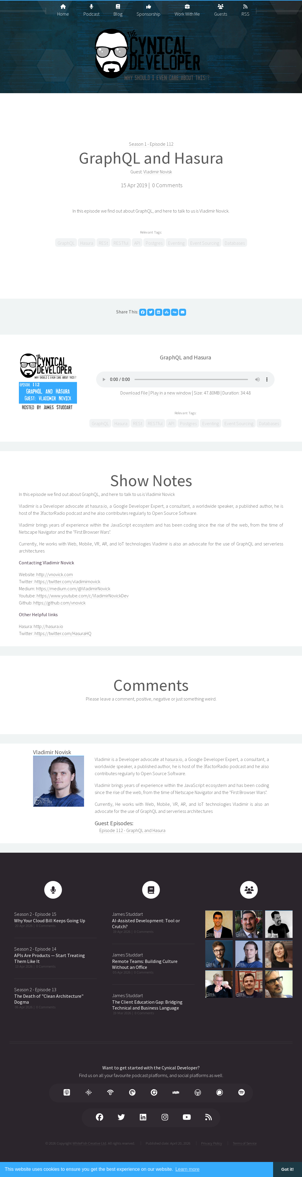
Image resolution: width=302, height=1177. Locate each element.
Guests (220, 8)
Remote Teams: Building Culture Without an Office (145, 964)
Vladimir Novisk (157, 172)
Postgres (154, 243)
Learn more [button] (187, 1169)
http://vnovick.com (54, 574)
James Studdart (127, 914)
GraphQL (66, 243)
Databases (235, 243)
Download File (134, 393)
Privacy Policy (211, 1143)
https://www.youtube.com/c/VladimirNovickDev (83, 596)
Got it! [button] (287, 1169)
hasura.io (98, 506)
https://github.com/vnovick (59, 603)
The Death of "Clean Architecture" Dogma (48, 999)
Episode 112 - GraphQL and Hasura (132, 830)
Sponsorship (148, 8)
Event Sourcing (204, 243)
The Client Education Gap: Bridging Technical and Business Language (147, 1005)
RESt (103, 243)
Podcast (91, 8)
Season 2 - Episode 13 (35, 989)
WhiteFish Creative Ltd (89, 1143)
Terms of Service (245, 1143)
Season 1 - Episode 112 (151, 144)
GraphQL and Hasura (151, 157)
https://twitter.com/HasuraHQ (63, 633)
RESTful (121, 243)
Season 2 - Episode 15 (35, 914)
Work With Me (187, 8)
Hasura (86, 243)
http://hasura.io (48, 626)
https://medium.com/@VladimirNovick (73, 588)
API (137, 243)
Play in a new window (170, 393)
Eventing (176, 243)
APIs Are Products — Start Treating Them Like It (49, 958)
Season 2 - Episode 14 (35, 949)
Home (63, 8)
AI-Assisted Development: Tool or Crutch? (146, 923)
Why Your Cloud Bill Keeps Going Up (49, 920)
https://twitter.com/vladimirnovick (67, 581)
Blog (118, 8)
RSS (246, 8)
